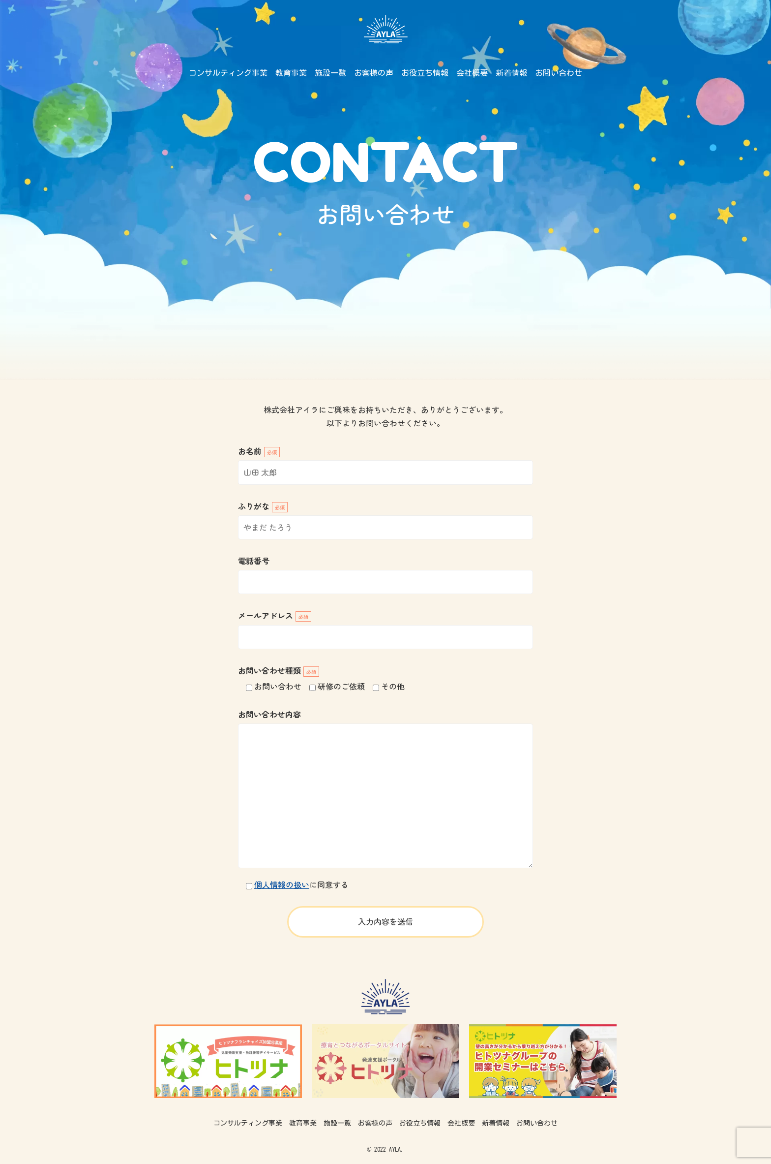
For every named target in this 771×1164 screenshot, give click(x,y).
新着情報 (511, 73)
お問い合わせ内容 (269, 714)
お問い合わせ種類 (278, 670)
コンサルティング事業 (228, 73)
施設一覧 (330, 73)
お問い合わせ (558, 73)
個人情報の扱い (281, 884)
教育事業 (291, 73)
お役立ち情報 (424, 73)
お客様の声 (373, 73)
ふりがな (263, 506)
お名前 (259, 451)
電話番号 (253, 560)
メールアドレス (274, 615)
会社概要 (472, 73)
